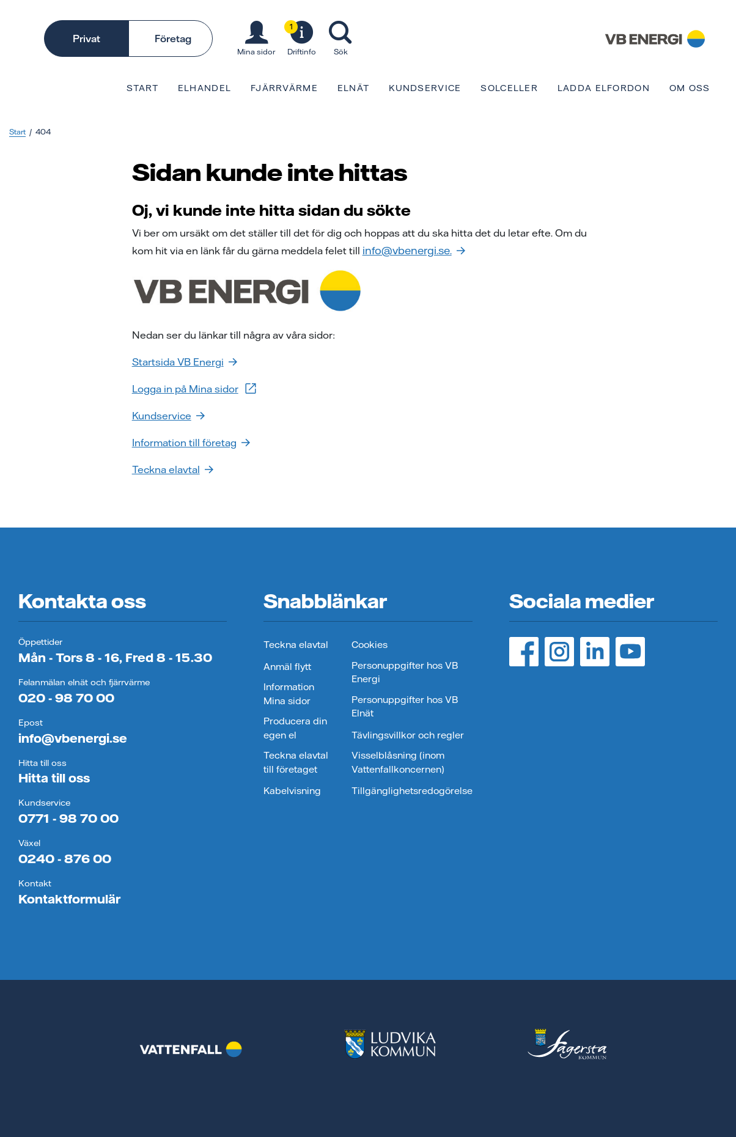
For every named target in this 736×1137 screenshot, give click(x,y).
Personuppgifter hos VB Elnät (404, 706)
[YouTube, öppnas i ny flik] (630, 651)
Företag (173, 38)
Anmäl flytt (287, 666)
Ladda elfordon (604, 88)
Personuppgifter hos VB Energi (404, 672)
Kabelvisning (292, 791)
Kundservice (425, 88)
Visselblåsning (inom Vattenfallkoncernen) (397, 762)
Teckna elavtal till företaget (295, 762)
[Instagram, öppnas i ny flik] (559, 651)
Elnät (353, 88)
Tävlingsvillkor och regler (407, 735)
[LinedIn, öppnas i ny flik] (594, 651)
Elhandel (204, 88)
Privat (86, 38)
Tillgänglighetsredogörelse (412, 791)
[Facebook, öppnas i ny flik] (524, 651)
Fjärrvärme (284, 88)
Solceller (509, 88)
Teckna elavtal (172, 469)
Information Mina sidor (288, 694)
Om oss (689, 88)
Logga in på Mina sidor (195, 388)
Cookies (369, 644)
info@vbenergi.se (72, 738)
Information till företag (191, 442)
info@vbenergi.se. (413, 250)
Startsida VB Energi (184, 362)
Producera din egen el (295, 728)
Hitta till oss (54, 778)
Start (142, 88)
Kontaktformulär (69, 899)
